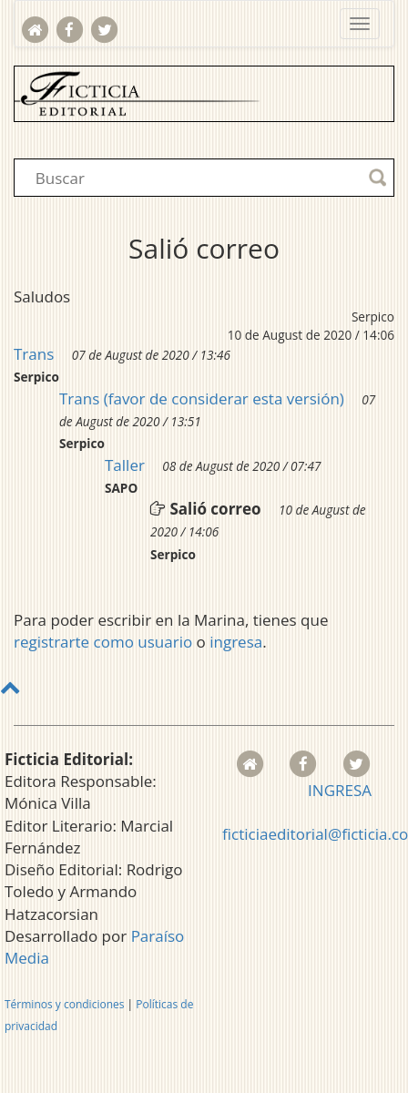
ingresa (235, 641)
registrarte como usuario (103, 641)
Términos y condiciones (64, 1004)
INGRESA (340, 790)
